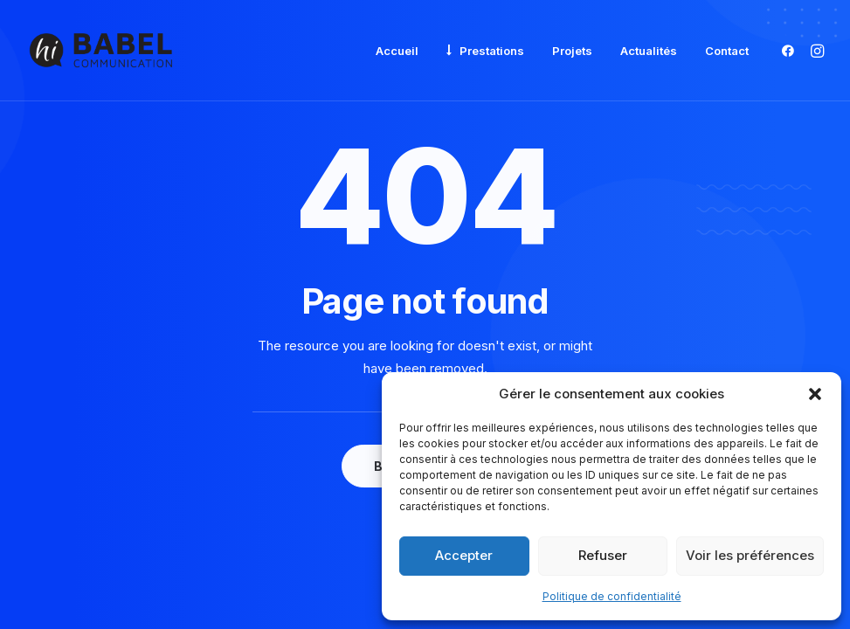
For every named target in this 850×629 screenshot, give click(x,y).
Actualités (648, 51)
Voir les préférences (750, 555)
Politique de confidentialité (611, 596)
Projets (572, 51)
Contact (727, 51)
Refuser (602, 555)
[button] (815, 394)
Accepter (464, 555)
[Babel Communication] (101, 50)
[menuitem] (397, 51)
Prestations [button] (492, 51)
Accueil (397, 51)
